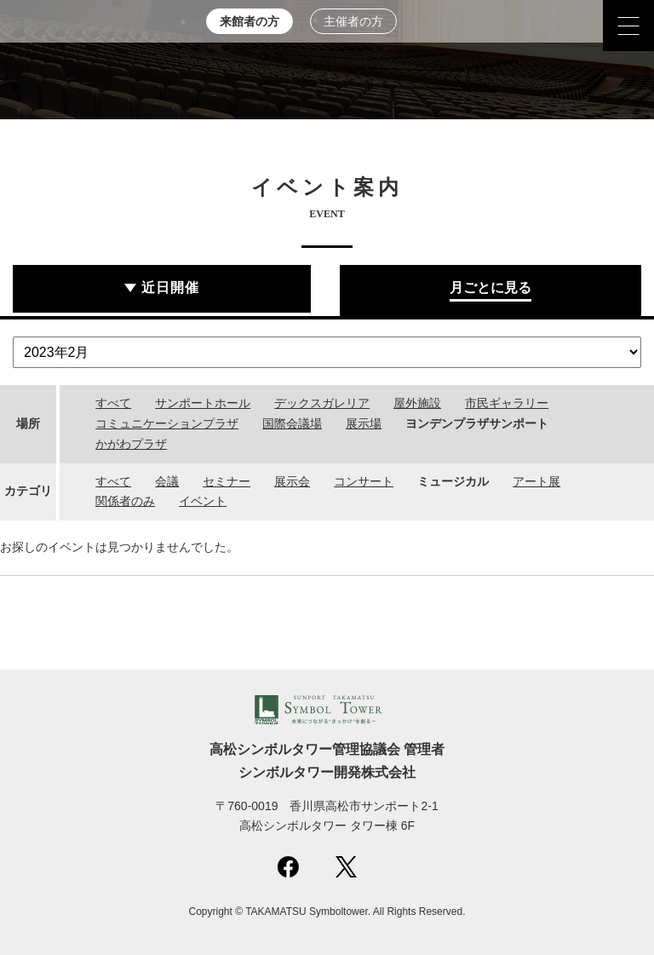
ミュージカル (453, 481)
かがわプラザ (131, 444)
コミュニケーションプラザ (166, 423)
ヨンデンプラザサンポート (476, 423)
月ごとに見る (490, 287)
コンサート (363, 481)
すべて (113, 403)
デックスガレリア (322, 403)
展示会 (292, 481)
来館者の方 (249, 21)
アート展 (536, 481)
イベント (203, 501)
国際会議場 (292, 423)
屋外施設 (417, 403)
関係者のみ (125, 501)
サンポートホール (202, 403)
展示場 (364, 423)
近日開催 (170, 287)
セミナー (226, 481)
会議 (167, 481)
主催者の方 (353, 21)
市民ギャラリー (506, 403)
